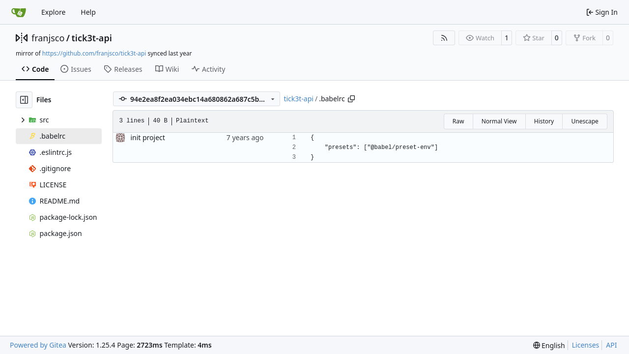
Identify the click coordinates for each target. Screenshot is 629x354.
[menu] (549, 345)
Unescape (584, 121)
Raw (458, 121)
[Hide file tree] (24, 99)
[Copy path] (351, 98)
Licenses (586, 345)
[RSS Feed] (444, 37)
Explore (53, 12)
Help (88, 12)
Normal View (499, 121)
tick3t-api (91, 38)
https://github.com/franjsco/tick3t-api (94, 53)
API (611, 345)
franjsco (47, 38)
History (544, 121)
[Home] (18, 12)
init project (147, 137)
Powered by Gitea (38, 345)
